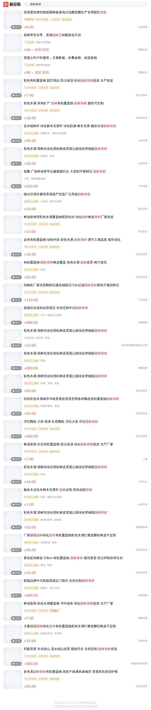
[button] (145, 700)
